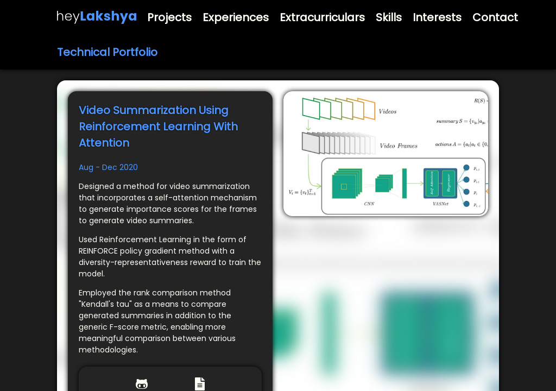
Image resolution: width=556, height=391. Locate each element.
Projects (169, 17)
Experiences (236, 17)
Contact (495, 17)
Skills (389, 17)
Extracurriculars (322, 17)
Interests (437, 17)
